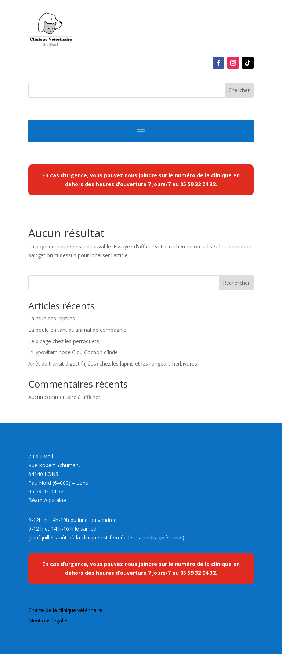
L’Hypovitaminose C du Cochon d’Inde (73, 352)
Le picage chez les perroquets (63, 341)
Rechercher (236, 282)
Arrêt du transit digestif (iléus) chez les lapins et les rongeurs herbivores (113, 363)
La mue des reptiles (51, 318)
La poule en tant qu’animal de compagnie (77, 329)
